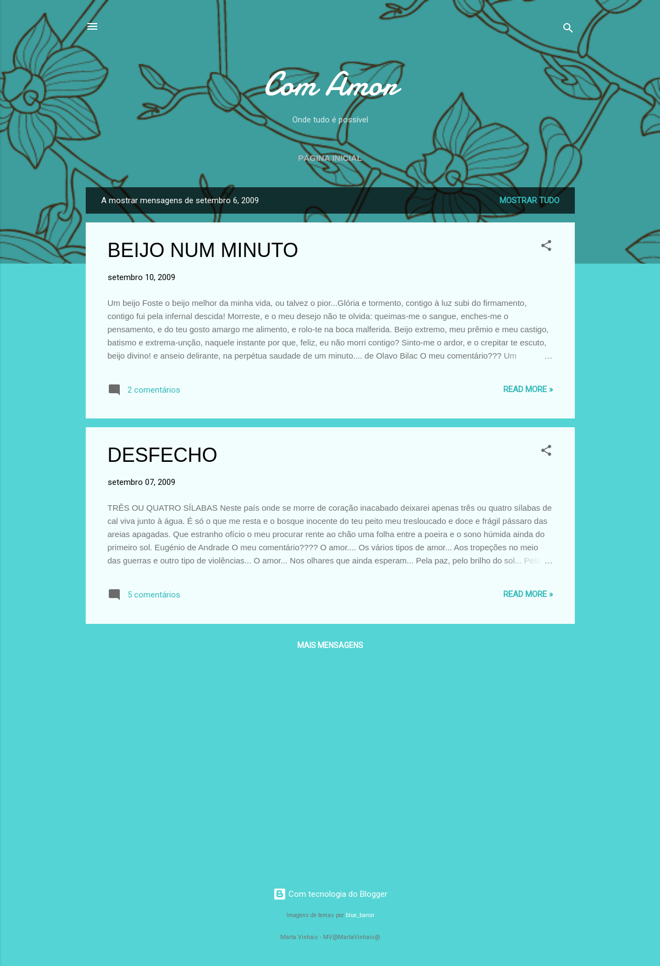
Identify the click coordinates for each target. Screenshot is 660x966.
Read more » (528, 389)
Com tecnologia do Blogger (330, 894)
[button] (546, 247)
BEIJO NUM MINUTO (203, 250)
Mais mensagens (330, 645)
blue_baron (360, 915)
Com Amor (330, 84)
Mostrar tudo (529, 200)
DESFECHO (163, 455)
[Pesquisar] (568, 30)
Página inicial (330, 158)
